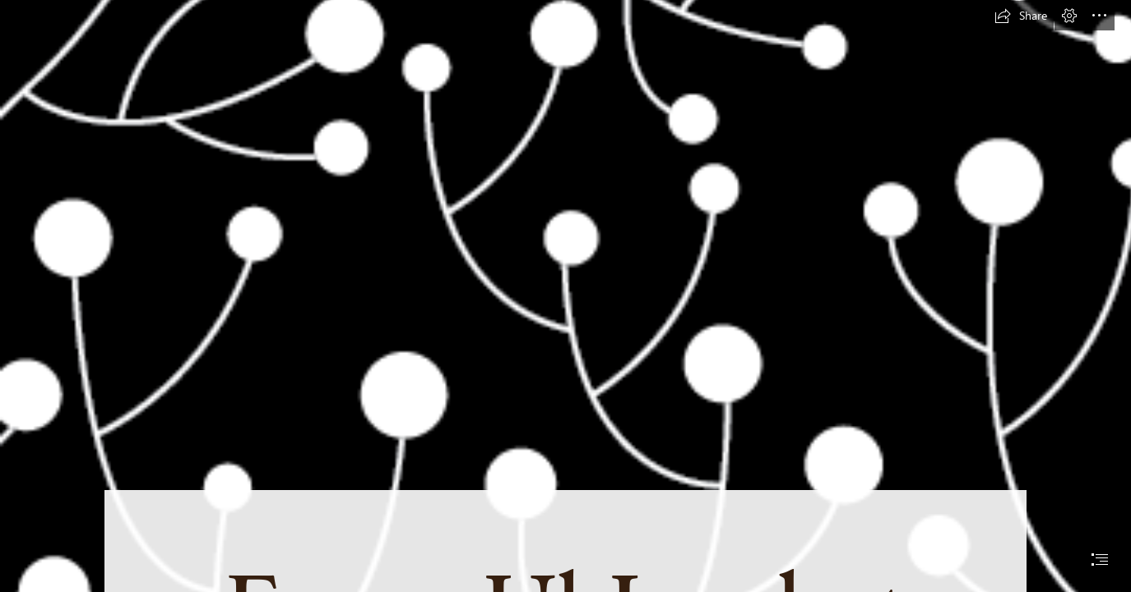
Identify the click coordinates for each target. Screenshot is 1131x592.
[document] (565, 296)
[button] (1021, 15)
